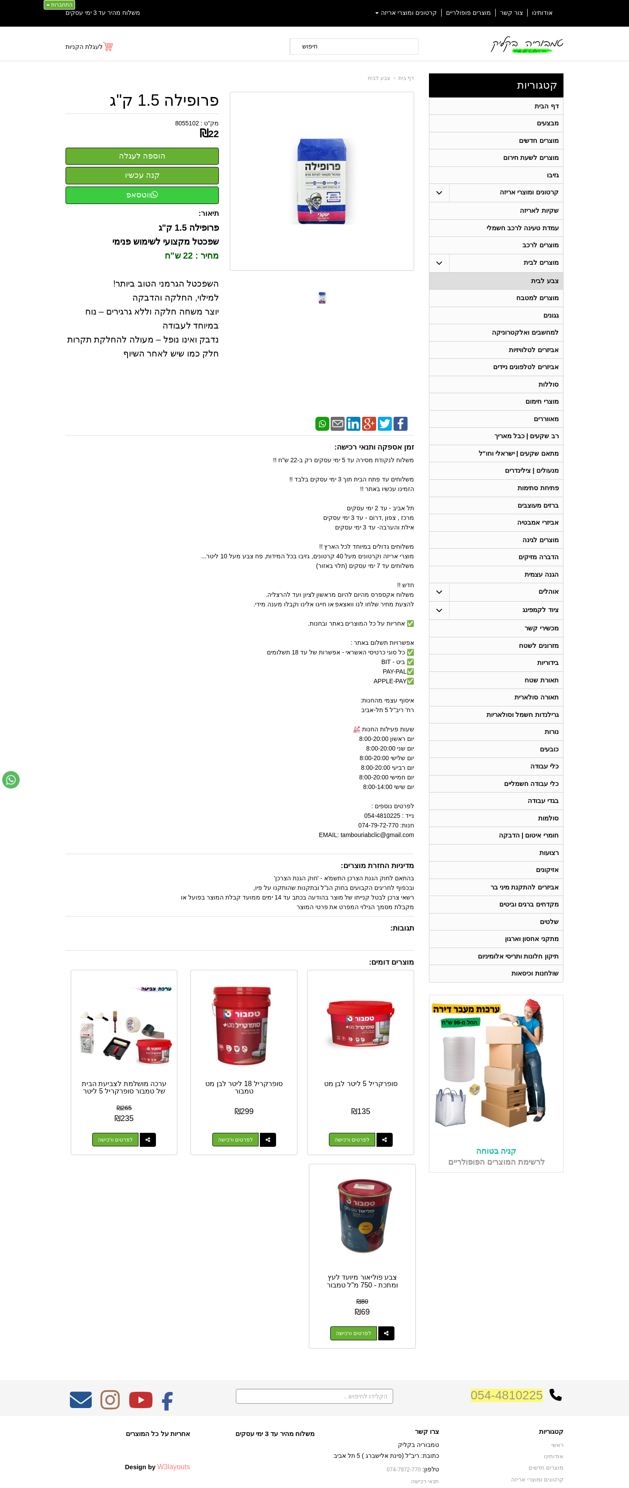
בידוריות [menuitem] (547, 681)
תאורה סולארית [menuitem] (536, 717)
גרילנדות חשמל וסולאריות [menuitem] (523, 735)
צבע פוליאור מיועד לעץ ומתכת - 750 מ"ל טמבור (104, 1061)
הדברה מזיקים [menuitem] (538, 573)
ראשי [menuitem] (557, 1299)
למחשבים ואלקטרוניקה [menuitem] (525, 340)
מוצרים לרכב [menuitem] (540, 250)
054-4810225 (507, 1249)
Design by (157, 1320)
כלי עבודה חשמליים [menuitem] (531, 806)
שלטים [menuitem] (548, 950)
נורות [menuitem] (551, 753)
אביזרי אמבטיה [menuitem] (537, 537)
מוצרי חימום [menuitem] (541, 411)
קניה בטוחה (496, 1181)
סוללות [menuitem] (548, 394)
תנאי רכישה (426, 1335)
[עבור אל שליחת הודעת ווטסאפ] (11, 780)
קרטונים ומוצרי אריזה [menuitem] (406, 12)
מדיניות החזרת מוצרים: (377, 866)
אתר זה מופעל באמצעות (314, 1473)
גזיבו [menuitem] (552, 178)
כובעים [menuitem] (548, 771)
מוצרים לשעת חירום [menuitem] (531, 160)
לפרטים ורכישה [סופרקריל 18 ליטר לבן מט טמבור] (276, 1110)
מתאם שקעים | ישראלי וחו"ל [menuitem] (518, 465)
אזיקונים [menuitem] (547, 896)
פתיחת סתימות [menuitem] (538, 501)
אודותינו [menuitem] (542, 12)
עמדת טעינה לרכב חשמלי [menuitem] (523, 232)
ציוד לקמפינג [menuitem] (540, 627)
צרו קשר (427, 1285)
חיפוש (310, 46)
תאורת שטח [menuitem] (541, 699)
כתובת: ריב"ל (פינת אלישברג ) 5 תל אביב (386, 1309)
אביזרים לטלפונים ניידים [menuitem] (526, 376)
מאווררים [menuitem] (545, 429)
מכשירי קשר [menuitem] (541, 645)
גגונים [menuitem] (550, 322)
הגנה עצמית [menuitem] (541, 591)
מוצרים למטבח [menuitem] (537, 304)
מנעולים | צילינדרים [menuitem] (532, 483)
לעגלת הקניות (84, 46)
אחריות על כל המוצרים (158, 1287)
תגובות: (402, 928)
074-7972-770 (404, 1323)
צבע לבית (379, 78)
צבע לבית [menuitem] (544, 286)
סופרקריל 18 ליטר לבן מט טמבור (285, 1058)
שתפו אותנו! (425, 1357)
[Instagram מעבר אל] (110, 1259)
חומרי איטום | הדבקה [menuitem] (528, 860)
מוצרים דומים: (391, 962)
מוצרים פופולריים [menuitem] (468, 12)
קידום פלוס (300, 1473)
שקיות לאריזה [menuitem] (539, 214)
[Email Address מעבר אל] (81, 1259)
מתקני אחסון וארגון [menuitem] (532, 968)
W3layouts (173, 1320)
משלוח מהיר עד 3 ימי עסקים (103, 12)
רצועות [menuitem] (548, 878)
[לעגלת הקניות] (90, 46)
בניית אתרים (276, 1473)
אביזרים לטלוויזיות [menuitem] (533, 358)
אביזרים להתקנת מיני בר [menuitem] (525, 914)
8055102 (187, 123)
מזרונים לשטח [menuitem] (538, 663)
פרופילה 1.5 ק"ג (164, 100)
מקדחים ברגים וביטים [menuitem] (529, 932)
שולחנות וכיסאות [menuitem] (534, 1003)
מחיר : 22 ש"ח (192, 255)
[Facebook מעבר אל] (167, 1259)
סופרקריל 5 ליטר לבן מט (375, 1058)
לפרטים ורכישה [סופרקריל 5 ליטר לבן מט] (366, 1110)
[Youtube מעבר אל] (140, 1259)
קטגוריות (537, 85)
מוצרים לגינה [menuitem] (540, 555)
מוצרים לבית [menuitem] (541, 268)
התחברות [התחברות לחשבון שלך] (59, 5)
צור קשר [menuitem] (511, 12)
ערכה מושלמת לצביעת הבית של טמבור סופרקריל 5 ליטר (194, 1065)
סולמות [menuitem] (548, 842)
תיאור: (209, 213)
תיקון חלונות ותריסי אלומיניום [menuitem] (518, 986)
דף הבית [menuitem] (546, 106)
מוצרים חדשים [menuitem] (538, 142)
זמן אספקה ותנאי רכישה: (374, 447)
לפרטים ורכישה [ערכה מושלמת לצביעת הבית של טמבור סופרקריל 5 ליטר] (185, 1110)
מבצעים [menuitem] (547, 124)
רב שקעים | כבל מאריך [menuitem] (526, 447)
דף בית (406, 78)
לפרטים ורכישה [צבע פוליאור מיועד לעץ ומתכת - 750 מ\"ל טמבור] (95, 1110)
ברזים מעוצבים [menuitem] (538, 519)
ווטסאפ (142, 194)
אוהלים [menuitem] (548, 609)
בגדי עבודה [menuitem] (543, 824)
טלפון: (430, 1322)
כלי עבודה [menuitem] (544, 788)
